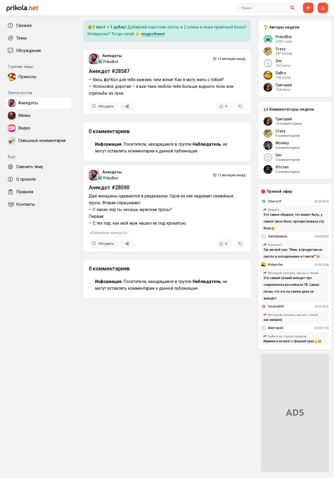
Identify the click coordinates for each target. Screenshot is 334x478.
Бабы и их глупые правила (287, 336)
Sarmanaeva (277, 236)
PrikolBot (107, 61)
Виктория (275, 328)
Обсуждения (24, 50)
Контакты (21, 204)
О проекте (22, 179)
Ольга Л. (275, 201)
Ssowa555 (276, 306)
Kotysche (275, 264)
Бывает (273, 210)
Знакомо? (275, 245)
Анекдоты (112, 55)
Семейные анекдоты (109, 233)
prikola (22, 7)
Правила (20, 192)
